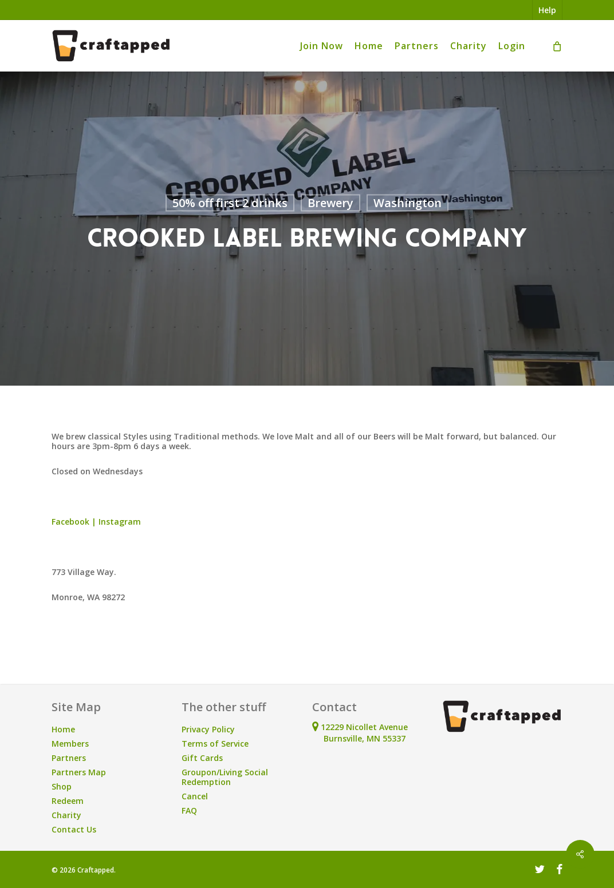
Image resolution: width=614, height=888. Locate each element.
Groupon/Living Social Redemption (225, 777)
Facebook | (75, 521)
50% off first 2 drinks (230, 203)
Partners (69, 758)
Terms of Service (215, 743)
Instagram (120, 521)
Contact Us (74, 829)
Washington (407, 203)
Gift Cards (202, 758)
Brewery (330, 203)
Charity (66, 815)
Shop (62, 786)
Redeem (68, 801)
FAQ (189, 810)
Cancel (195, 796)
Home (63, 729)
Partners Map (79, 772)
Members (70, 743)
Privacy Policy (208, 729)
